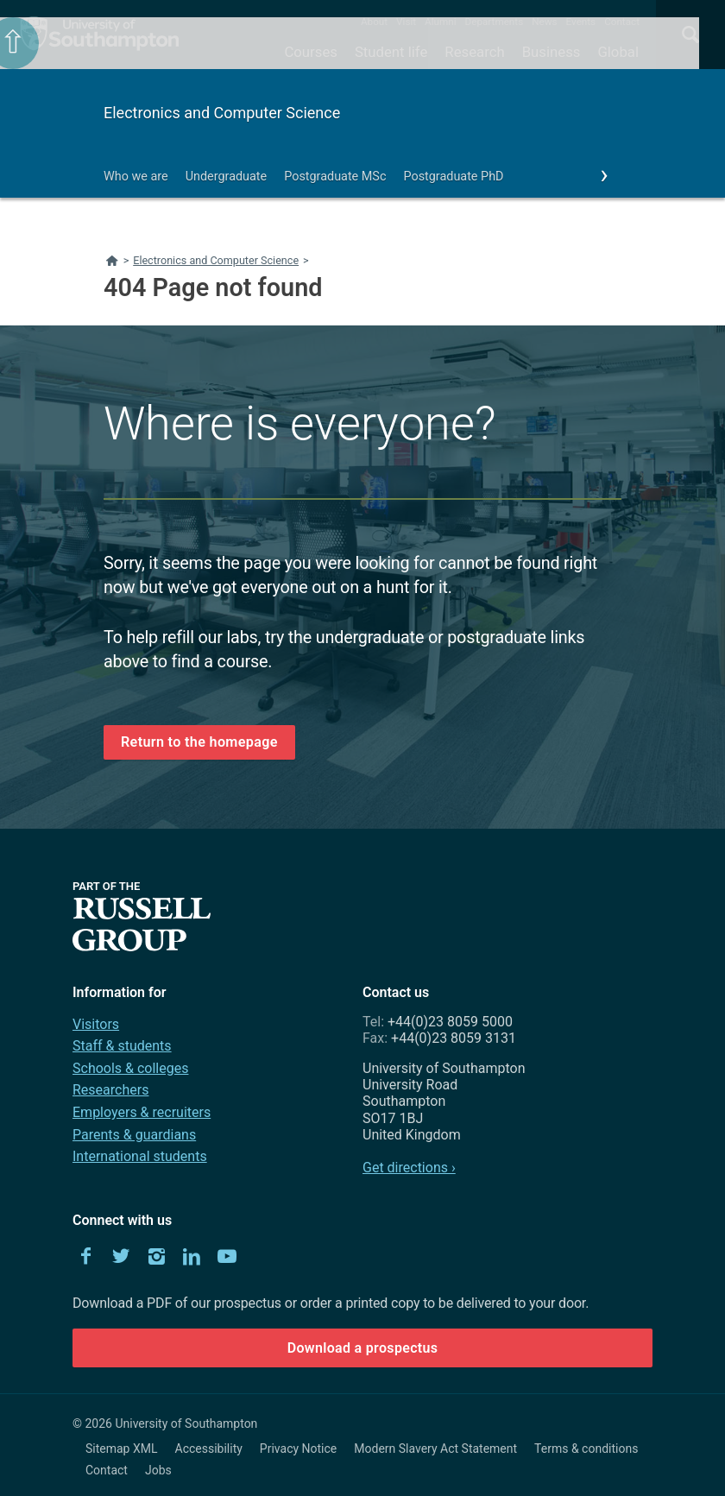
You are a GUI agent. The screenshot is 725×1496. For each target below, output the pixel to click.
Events (581, 22)
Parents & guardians (134, 1135)
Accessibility (209, 1448)
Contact (622, 22)
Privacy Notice (298, 1448)
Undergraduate (227, 176)
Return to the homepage (199, 742)
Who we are (136, 176)
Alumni (440, 22)
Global (618, 51)
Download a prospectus (362, 1348)
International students (139, 1156)
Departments (494, 22)
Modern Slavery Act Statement (435, 1448)
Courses (310, 51)
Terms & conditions (586, 1448)
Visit (406, 22)
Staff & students (122, 1046)
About (374, 22)
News (544, 22)
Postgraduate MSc (335, 176)
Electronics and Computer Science (222, 113)
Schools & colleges (130, 1068)
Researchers (110, 1090)
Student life (391, 51)
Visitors (95, 1024)
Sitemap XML (121, 1448)
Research (474, 51)
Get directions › (409, 1167)
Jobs (158, 1470)
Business (551, 51)
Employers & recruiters (141, 1112)
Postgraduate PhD (453, 176)
